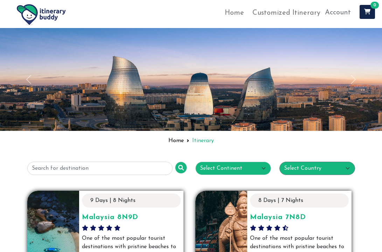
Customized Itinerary (286, 12)
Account (338, 12)
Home (234, 12)
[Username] (100, 168)
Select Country (302, 168)
